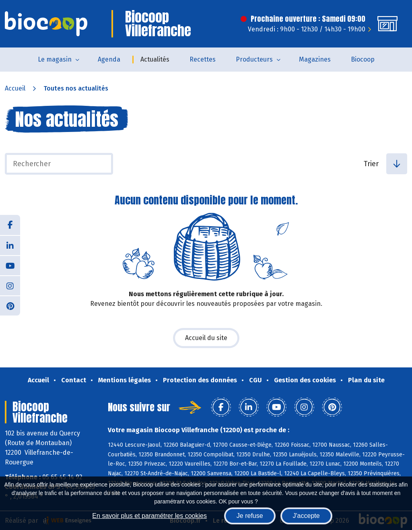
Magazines (315, 59)
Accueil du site (206, 338)
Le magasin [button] (55, 59)
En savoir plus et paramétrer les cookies (149, 515)
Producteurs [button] (254, 59)
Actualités (154, 59)
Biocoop (363, 59)
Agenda (109, 59)
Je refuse (250, 515)
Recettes (203, 59)
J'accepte (306, 515)
